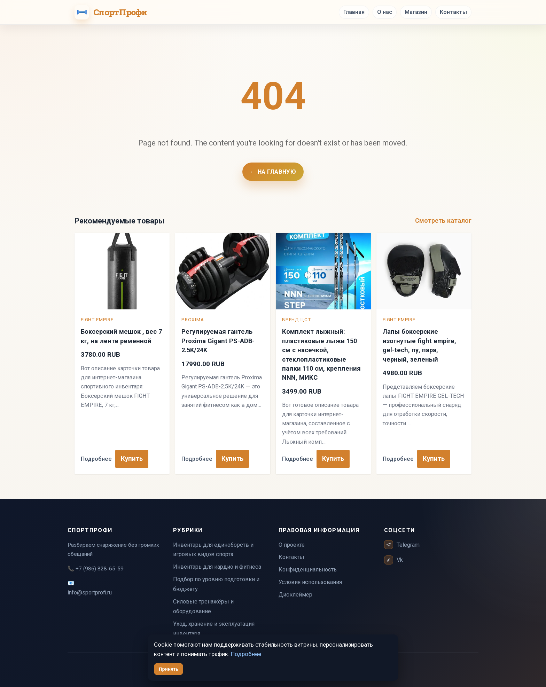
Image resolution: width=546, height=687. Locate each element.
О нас (384, 12)
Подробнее (96, 459)
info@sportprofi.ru (90, 592)
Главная (354, 12)
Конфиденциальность (308, 569)
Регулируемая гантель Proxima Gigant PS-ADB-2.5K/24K (218, 341)
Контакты (453, 12)
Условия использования (310, 582)
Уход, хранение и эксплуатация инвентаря (214, 629)
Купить (132, 458)
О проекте (292, 545)
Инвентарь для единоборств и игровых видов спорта (213, 550)
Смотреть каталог (443, 220)
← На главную (273, 171)
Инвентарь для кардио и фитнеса (217, 566)
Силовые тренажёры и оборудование (203, 606)
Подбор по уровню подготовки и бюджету (216, 584)
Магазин (416, 12)
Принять (168, 669)
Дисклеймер (295, 594)
